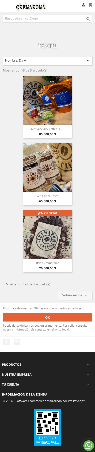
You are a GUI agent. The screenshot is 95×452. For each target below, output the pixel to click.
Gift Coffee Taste (47, 196)
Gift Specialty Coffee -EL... (47, 129)
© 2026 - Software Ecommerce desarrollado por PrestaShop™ (44, 401)
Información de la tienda (24, 394)
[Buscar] (47, 18)
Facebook (6, 342)
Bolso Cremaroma (47, 263)
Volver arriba (75, 295)
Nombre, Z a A (47, 60)
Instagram (17, 342)
